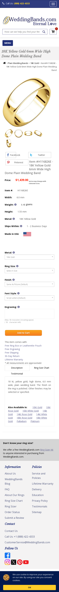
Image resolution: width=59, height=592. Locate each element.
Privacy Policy (40, 500)
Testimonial (17, 373)
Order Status (12, 512)
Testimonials (39, 506)
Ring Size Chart (42, 367)
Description (17, 367)
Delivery (37, 489)
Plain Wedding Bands (18, 63)
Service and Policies (38, 476)
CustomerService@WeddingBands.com (27, 542)
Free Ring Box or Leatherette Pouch (23, 345)
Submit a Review (14, 518)
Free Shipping (11, 352)
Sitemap (37, 512)
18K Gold (34, 63)
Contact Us (11, 531)
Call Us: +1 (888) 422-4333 (20, 536)
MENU (7, 42)
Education (38, 495)
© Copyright (10, 573)
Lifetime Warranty (14, 359)
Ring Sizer (11, 506)
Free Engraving (12, 349)
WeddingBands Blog (13, 481)
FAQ (7, 489)
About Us (10, 473)
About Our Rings (14, 495)
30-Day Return (12, 356)
